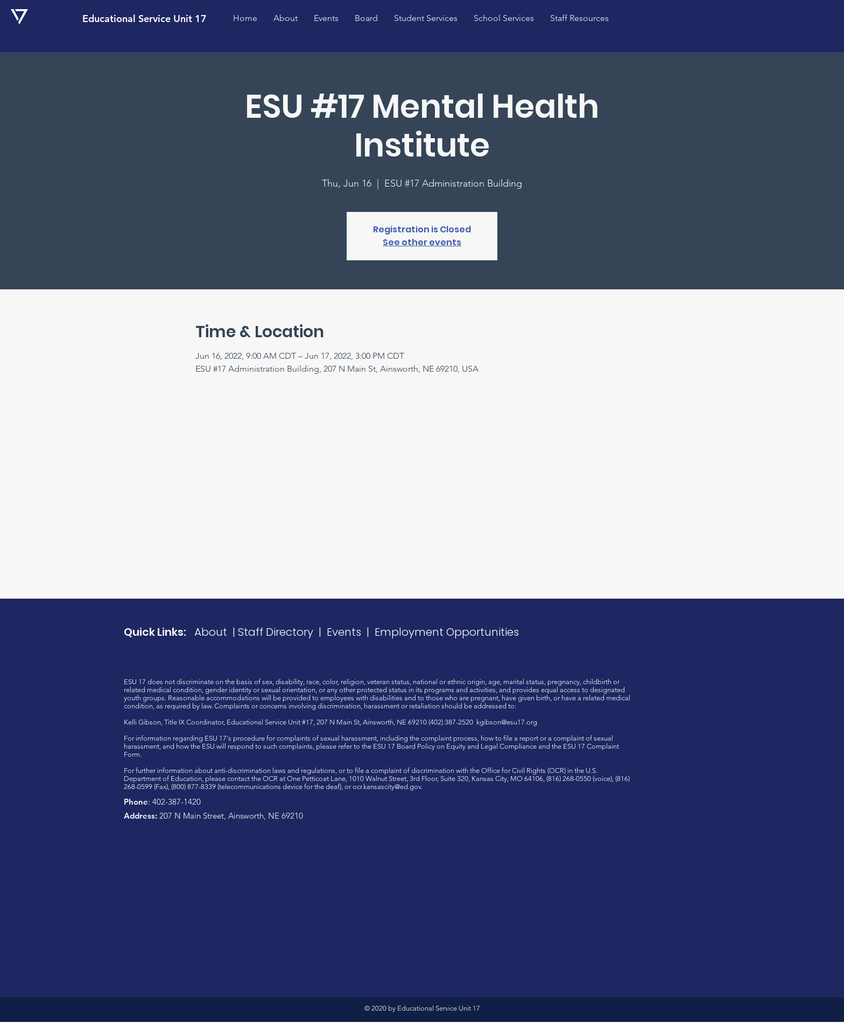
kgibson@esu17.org (506, 722)
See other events (422, 242)
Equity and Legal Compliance (491, 746)
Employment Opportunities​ (447, 632)
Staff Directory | (282, 632)
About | (216, 632)
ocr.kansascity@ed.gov (387, 787)
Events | (351, 632)
